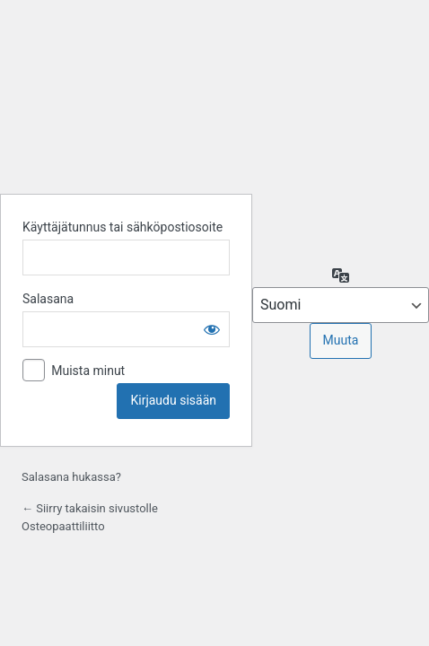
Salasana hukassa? (71, 477)
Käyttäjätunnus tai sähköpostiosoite (122, 227)
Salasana (48, 299)
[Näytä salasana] (212, 329)
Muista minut (88, 370)
